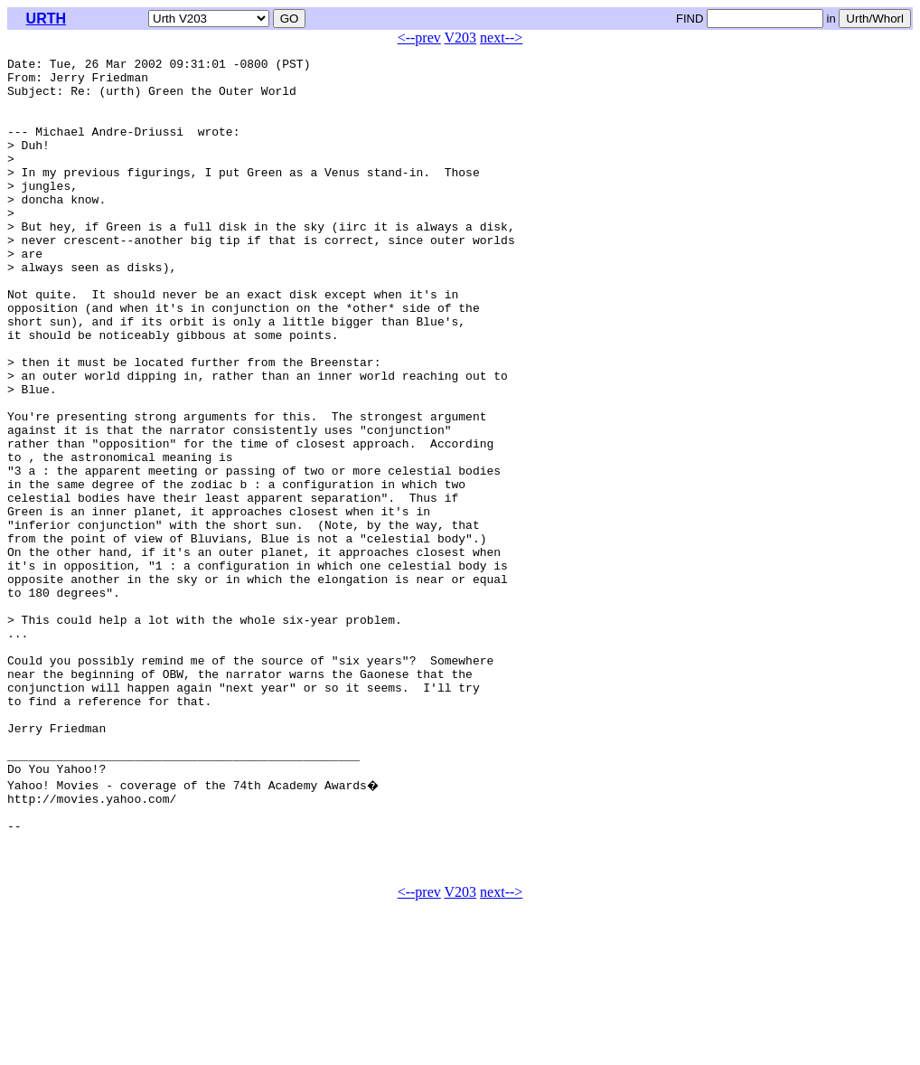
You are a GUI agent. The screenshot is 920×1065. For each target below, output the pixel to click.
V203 (461, 37)
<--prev (419, 37)
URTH (46, 18)
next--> (501, 37)
